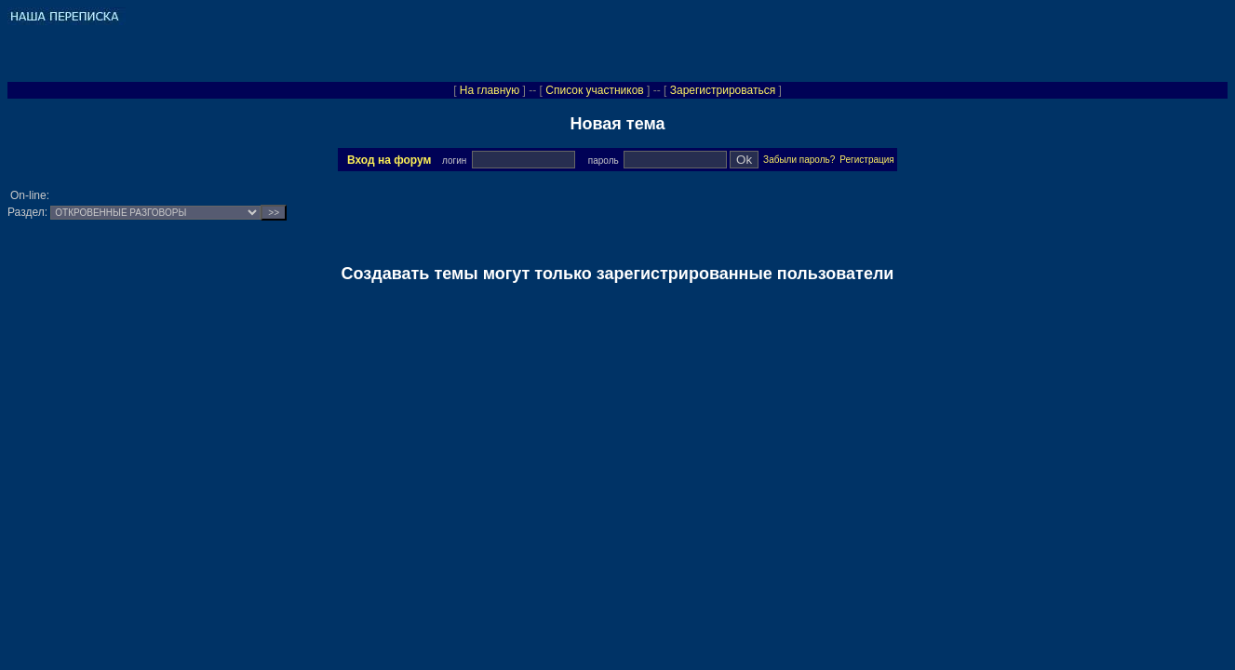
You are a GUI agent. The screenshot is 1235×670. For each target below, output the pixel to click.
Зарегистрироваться (722, 90)
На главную (489, 90)
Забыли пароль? (799, 159)
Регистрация (866, 159)
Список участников (594, 90)
